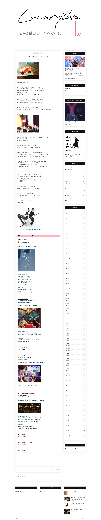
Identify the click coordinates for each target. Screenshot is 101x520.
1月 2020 (75, 403)
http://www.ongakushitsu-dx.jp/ (25, 292)
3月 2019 (75, 428)
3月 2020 (75, 398)
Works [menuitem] (33, 46)
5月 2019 (75, 423)
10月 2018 (75, 435)
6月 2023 (75, 301)
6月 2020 (75, 390)
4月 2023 (75, 306)
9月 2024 (75, 263)
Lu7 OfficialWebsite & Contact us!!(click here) (70, 78)
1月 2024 (75, 283)
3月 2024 (75, 278)
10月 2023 (75, 291)
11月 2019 (75, 408)
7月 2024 (75, 268)
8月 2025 (75, 236)
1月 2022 (75, 343)
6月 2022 (75, 330)
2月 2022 (75, 340)
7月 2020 (75, 388)
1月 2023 (75, 313)
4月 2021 (75, 365)
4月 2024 (75, 276)
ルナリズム (23, 518)
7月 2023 (75, 298)
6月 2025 (75, 241)
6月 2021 (75, 360)
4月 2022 (75, 335)
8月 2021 (75, 355)
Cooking (75, 172)
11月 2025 (75, 228)
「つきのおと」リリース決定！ (78, 503)
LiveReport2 (75, 179)
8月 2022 (75, 325)
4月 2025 (75, 246)
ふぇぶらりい (74, 491)
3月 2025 (75, 248)
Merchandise (75, 183)
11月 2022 (75, 318)
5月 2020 (75, 393)
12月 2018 (75, 433)
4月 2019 (75, 425)
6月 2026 (75, 211)
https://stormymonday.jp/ (23, 341)
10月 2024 (75, 261)
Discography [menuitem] (27, 46)
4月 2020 (75, 395)
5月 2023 (75, 303)
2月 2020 (75, 400)
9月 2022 (75, 323)
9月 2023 (75, 293)
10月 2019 (75, 410)
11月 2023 (75, 288)
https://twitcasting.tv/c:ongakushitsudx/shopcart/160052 (30, 284)
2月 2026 (75, 221)
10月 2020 (75, 380)
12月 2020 (75, 375)
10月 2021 (75, 350)
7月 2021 (75, 358)
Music (75, 186)
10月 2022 (75, 320)
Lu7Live (75, 181)
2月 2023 (75, 311)
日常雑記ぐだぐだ (75, 198)
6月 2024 (75, 271)
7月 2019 (75, 418)
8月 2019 (75, 415)
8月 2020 (75, 385)
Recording (75, 190)
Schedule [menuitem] (21, 46)
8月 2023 (75, 296)
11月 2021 (75, 348)
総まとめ (75, 200)
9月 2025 (75, 233)
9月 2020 (75, 383)
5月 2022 (75, 333)
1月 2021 (75, 373)
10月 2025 (75, 231)
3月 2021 (75, 368)
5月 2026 (75, 213)
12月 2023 (75, 286)
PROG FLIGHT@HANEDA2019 (77, 509)
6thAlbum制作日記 (75, 167)
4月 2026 (75, 216)
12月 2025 (75, 226)
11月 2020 (75, 378)
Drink (75, 174)
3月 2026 (75, 218)
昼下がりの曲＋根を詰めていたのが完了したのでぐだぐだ (78, 498)
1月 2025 (75, 253)
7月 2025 (75, 238)
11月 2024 (75, 258)
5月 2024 (75, 273)
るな (41, 59)
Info (75, 176)
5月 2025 (75, 243)
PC (75, 188)
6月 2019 (75, 420)
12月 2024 (75, 256)
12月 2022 (75, 315)
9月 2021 (75, 353)
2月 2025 (75, 251)
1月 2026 (75, 223)
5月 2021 (75, 363)
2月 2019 (75, 430)
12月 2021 (75, 345)
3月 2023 (75, 308)
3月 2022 (75, 338)
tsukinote (75, 193)
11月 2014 (75, 438)
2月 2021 (75, 370)
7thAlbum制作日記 (75, 169)
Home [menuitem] (16, 46)
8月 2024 (75, 266)
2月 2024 (75, 281)
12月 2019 (75, 405)
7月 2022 (75, 328)
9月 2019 (75, 413)
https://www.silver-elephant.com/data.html (27, 428)
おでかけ (75, 195)
